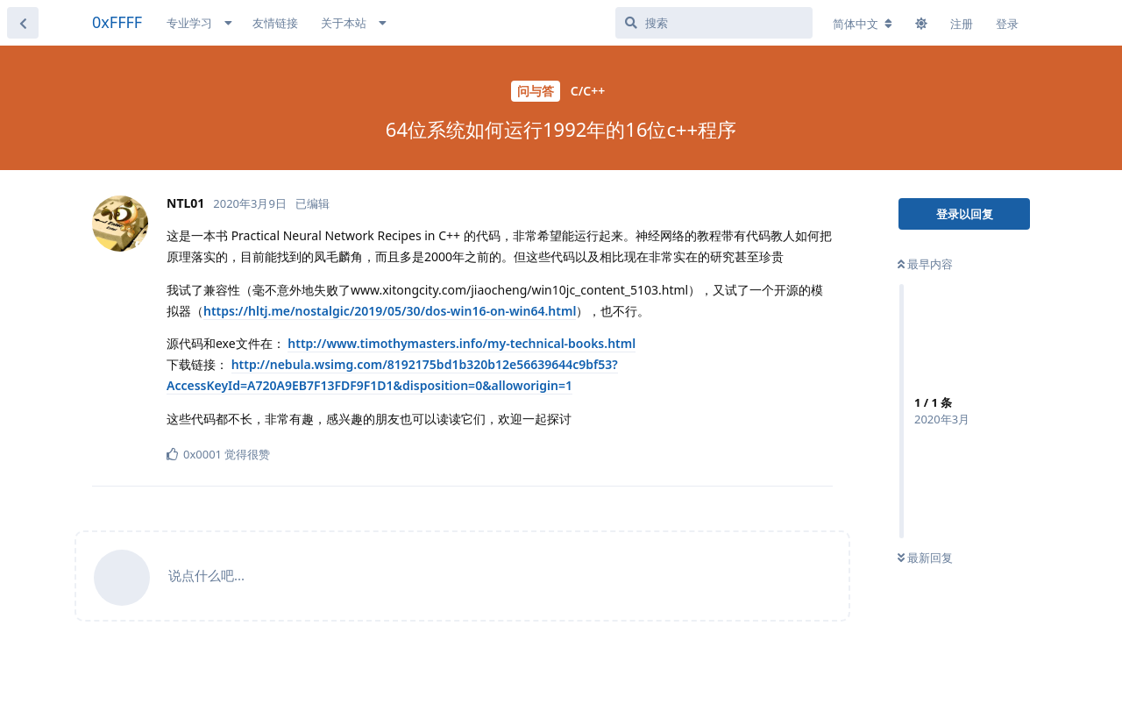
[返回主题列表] (23, 23)
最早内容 (925, 264)
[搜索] (714, 23)
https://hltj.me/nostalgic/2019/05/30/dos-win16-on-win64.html (389, 310)
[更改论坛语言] (862, 23)
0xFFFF (117, 21)
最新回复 (925, 557)
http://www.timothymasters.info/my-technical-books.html (462, 343)
